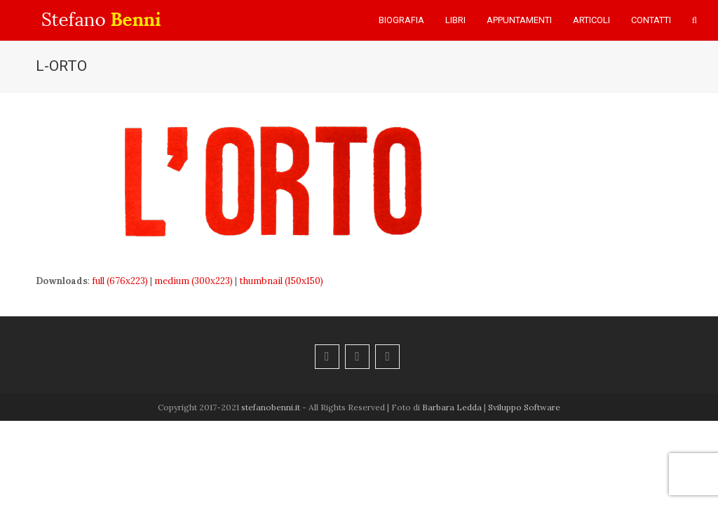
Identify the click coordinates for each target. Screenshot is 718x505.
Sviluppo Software (524, 407)
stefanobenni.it (270, 407)
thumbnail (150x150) (281, 281)
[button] (694, 20)
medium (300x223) (193, 281)
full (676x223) (120, 281)
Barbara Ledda (452, 407)
